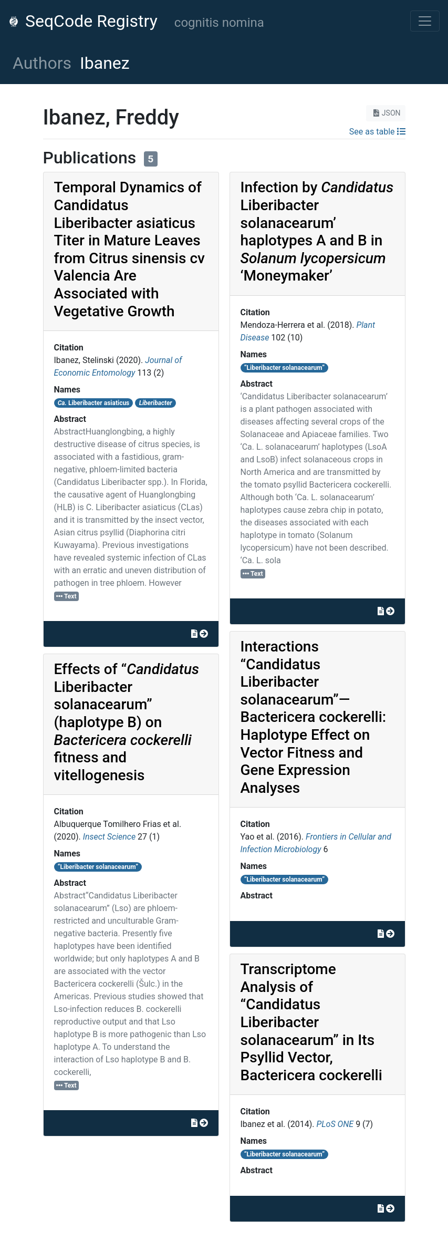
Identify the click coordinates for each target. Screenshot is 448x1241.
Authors (42, 63)
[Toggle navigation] (425, 21)
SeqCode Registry (83, 21)
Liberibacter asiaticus (94, 403)
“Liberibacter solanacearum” (98, 867)
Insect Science (109, 837)
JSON (386, 113)
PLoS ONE (334, 1124)
